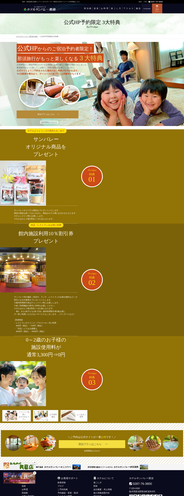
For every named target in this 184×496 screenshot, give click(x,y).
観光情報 (97, 477)
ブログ (60, 463)
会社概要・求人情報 (102, 466)
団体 (95, 463)
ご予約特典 (62, 466)
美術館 (25, 470)
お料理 (105, 8)
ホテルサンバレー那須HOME (27, 36)
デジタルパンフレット (67, 477)
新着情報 (61, 460)
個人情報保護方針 (101, 470)
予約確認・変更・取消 (67, 470)
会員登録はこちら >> (49, 122)
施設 (138, 8)
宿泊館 (88, 8)
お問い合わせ (63, 480)
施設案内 (26, 477)
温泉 (96, 8)
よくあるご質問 (64, 473)
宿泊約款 (97, 473)
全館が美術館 (28, 473)
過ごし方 (116, 8)
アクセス (128, 8)
